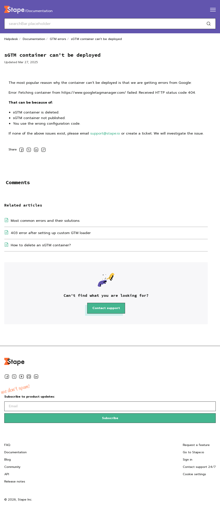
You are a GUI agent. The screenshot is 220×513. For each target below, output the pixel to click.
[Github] (28, 377)
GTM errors (58, 39)
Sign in (187, 459)
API (6, 474)
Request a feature (196, 445)
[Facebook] (6, 377)
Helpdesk (11, 39)
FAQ (7, 445)
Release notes (14, 481)
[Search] (208, 23)
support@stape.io (105, 133)
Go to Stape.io (193, 452)
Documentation (34, 39)
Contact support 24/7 (199, 467)
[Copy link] (43, 150)
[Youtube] (21, 377)
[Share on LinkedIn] (36, 150)
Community (12, 467)
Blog (7, 459)
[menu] (213, 9)
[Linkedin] (36, 377)
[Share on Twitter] (28, 150)
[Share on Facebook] (21, 150)
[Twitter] (14, 377)
